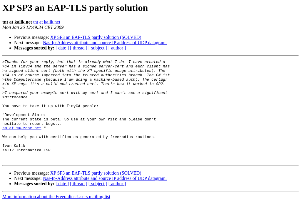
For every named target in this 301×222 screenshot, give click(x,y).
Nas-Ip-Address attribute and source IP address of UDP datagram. (105, 42)
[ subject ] (97, 47)
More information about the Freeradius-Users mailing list (56, 216)
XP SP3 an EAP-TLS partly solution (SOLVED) (95, 37)
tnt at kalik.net (46, 21)
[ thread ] (78, 47)
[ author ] (117, 47)
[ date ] (62, 47)
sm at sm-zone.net (21, 142)
